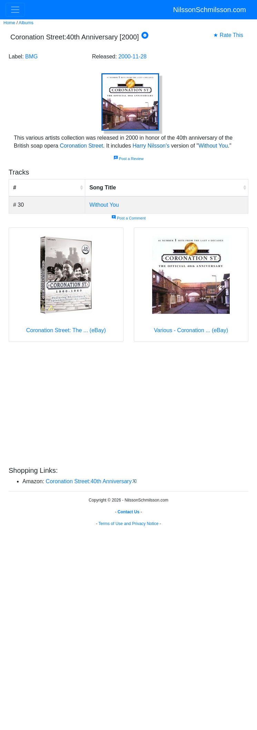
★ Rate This (228, 35)
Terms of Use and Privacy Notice (128, 523)
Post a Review (128, 159)
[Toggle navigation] (15, 10)
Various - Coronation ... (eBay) (191, 330)
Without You (213, 146)
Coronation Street (81, 146)
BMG (31, 56)
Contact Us (128, 511)
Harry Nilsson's (150, 146)
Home (9, 22)
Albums (26, 22)
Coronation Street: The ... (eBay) (66, 330)
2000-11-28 (132, 56)
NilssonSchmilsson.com (209, 9)
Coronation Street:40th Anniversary (89, 481)
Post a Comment (128, 218)
